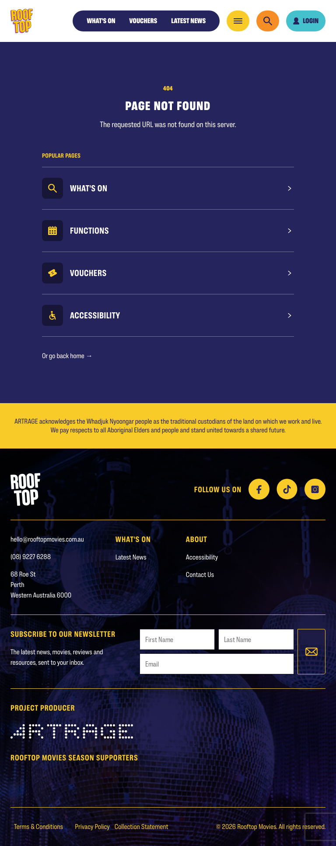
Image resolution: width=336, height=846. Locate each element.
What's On (89, 188)
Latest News (188, 21)
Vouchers (144, 21)
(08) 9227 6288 (30, 556)
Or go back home (67, 356)
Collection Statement (141, 826)
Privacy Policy (93, 826)
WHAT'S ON (101, 21)
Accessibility (95, 315)
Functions (89, 230)
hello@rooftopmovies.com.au (47, 539)
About (196, 539)
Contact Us (200, 574)
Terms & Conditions (39, 826)
